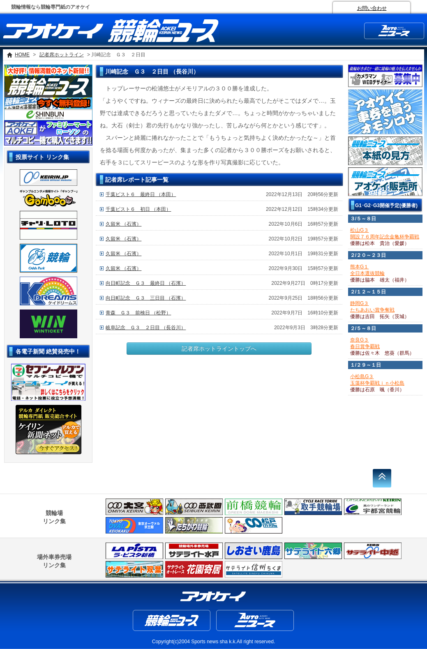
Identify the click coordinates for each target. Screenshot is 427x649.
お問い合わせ (372, 8)
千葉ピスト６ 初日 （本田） (138, 209)
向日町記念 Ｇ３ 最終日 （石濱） (146, 283)
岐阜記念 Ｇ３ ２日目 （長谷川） (146, 327)
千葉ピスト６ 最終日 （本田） (141, 194)
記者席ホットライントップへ (219, 348)
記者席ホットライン (61, 55)
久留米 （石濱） (123, 224)
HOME (22, 55)
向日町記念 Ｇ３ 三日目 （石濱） (146, 298)
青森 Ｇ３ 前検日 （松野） (138, 313)
